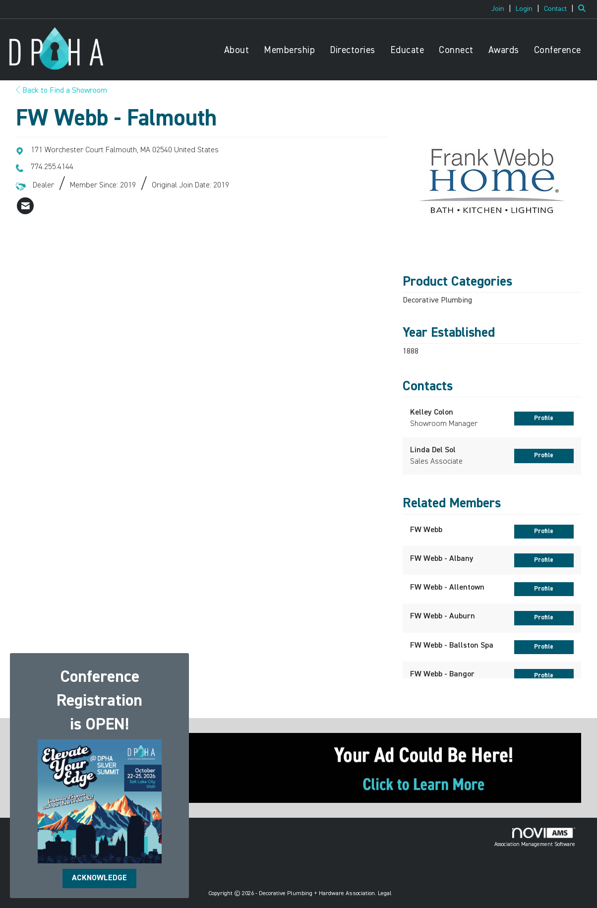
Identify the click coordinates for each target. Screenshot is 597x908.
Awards (503, 50)
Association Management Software (534, 837)
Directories (352, 50)
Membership (289, 50)
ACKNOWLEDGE (99, 878)
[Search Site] (584, 9)
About (236, 50)
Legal (385, 894)
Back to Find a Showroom (61, 91)
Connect (456, 50)
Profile (543, 418)
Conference (557, 50)
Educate (407, 50)
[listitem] (502, 9)
